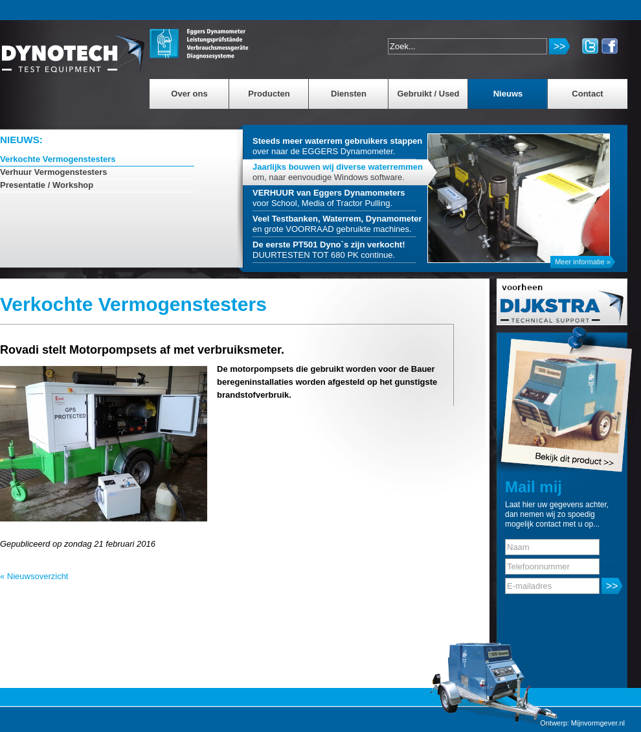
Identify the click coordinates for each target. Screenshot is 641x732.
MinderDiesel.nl (73, 48)
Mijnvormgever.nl (598, 723)
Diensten (348, 93)
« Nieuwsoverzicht (34, 576)
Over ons (189, 93)
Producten (268, 93)
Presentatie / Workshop (46, 185)
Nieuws (508, 93)
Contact (587, 93)
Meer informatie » (583, 262)
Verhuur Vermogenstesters (53, 172)
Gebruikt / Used (428, 93)
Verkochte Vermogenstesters (57, 159)
